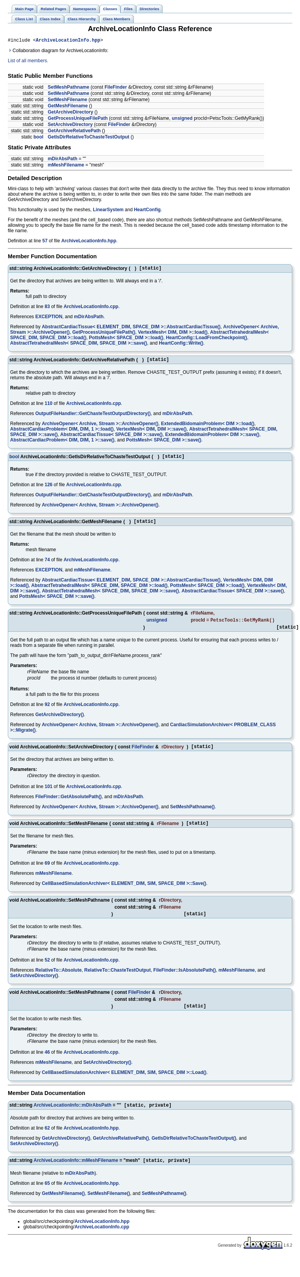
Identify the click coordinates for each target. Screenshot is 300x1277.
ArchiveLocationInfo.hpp (68, 41)
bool (38, 138)
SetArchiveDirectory (70, 125)
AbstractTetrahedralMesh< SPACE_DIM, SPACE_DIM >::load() (99, 591)
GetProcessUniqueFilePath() (103, 334)
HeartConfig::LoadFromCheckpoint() (206, 340)
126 (49, 489)
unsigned (182, 119)
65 (47, 1197)
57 (44, 242)
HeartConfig (147, 211)
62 (47, 1141)
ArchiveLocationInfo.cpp (90, 309)
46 (47, 1064)
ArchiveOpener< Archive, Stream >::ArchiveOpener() (100, 427)
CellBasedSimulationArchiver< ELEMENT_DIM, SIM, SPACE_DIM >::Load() (124, 1085)
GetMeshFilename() (63, 1207)
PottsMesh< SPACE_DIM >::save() (163, 443)
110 (49, 407)
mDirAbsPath (62, 160)
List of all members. (28, 62)
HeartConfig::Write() (181, 345)
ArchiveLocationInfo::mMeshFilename (75, 1174)
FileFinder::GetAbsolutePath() (68, 805)
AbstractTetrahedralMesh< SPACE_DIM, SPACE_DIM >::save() (78, 345)
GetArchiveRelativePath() (121, 1151)
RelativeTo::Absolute (58, 981)
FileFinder (116, 88)
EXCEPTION (48, 319)
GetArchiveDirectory (70, 113)
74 (47, 565)
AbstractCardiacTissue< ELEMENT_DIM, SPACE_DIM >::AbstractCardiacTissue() (131, 329)
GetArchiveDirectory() (59, 722)
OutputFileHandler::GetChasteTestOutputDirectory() (93, 417)
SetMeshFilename (67, 100)
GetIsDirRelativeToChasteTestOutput (89, 138)
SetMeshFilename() (109, 1207)
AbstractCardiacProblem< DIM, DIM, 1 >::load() (62, 432)
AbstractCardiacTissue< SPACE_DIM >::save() (111, 438)
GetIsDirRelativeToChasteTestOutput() (194, 1151)
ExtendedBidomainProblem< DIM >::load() (207, 427)
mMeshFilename (66, 166)
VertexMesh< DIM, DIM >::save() (151, 432)
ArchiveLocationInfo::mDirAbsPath (72, 1118)
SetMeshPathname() (192, 815)
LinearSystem (108, 211)
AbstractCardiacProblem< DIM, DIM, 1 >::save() (62, 443)
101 (49, 795)
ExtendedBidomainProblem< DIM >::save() (212, 438)
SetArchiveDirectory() (34, 987)
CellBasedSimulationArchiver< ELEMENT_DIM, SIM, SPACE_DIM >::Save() (124, 893)
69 (47, 873)
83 (47, 309)
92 (47, 712)
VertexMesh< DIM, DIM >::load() (172, 334)
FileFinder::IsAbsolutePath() (184, 981)
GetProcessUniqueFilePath (78, 119)
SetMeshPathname (68, 88)
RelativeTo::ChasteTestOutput (117, 981)
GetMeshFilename (68, 107)
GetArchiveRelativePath (74, 132)
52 (47, 971)
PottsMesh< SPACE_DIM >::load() (126, 340)
